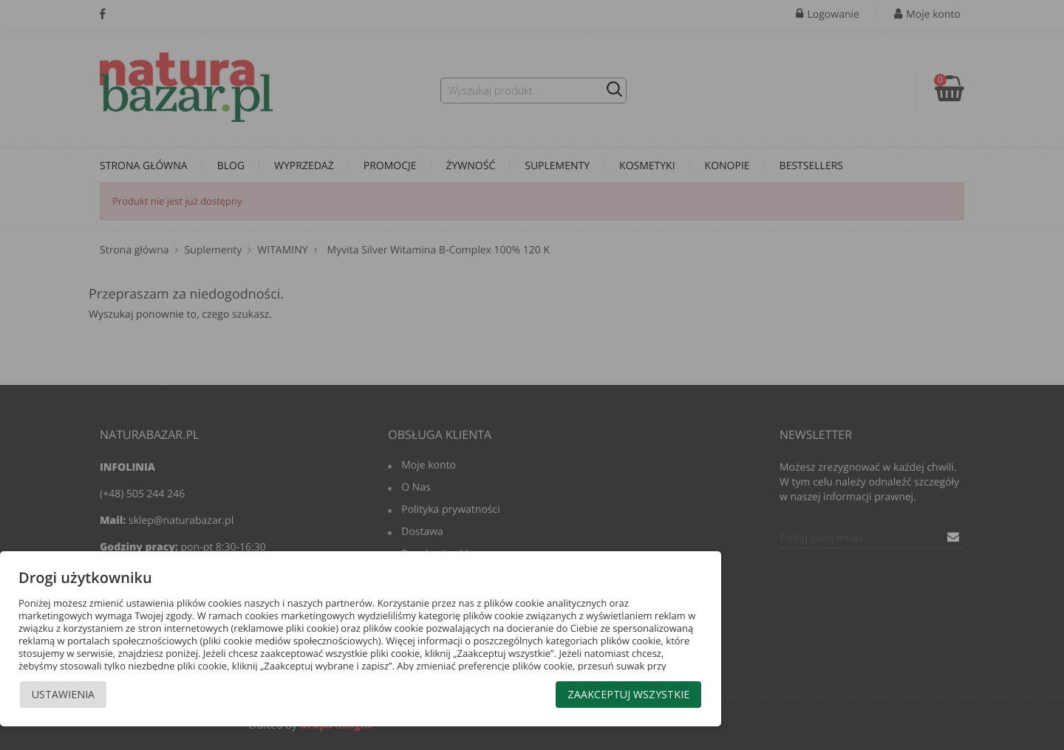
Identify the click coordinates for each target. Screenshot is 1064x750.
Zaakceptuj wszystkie (628, 694)
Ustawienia (63, 694)
